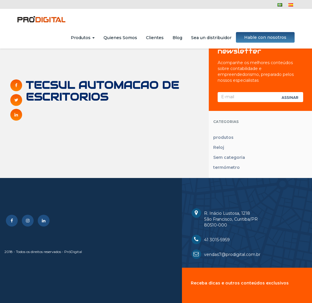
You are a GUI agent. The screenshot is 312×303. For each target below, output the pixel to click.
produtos (223, 137)
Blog (177, 37)
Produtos (83, 37)
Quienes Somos (120, 37)
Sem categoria (229, 157)
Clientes (155, 37)
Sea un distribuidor (211, 37)
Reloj (218, 147)
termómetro (226, 167)
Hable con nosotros (265, 37)
